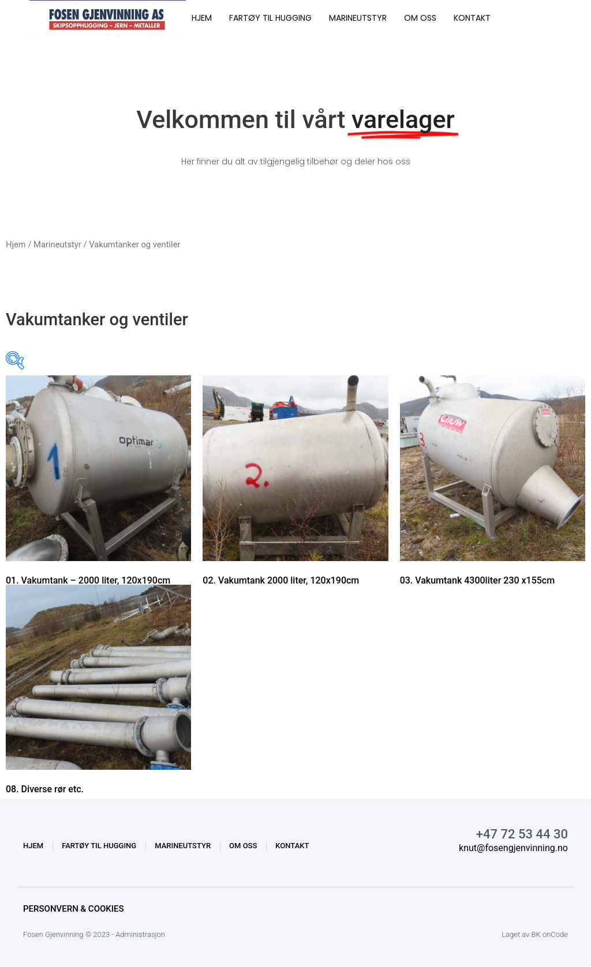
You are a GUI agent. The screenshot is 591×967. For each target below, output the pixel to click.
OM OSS (420, 18)
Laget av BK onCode (535, 934)
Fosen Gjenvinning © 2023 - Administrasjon (94, 934)
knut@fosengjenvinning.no (513, 847)
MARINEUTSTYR (358, 18)
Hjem (16, 244)
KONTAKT (472, 18)
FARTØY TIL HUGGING (270, 18)
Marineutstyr (57, 244)
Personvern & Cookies (73, 909)
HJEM (202, 18)
